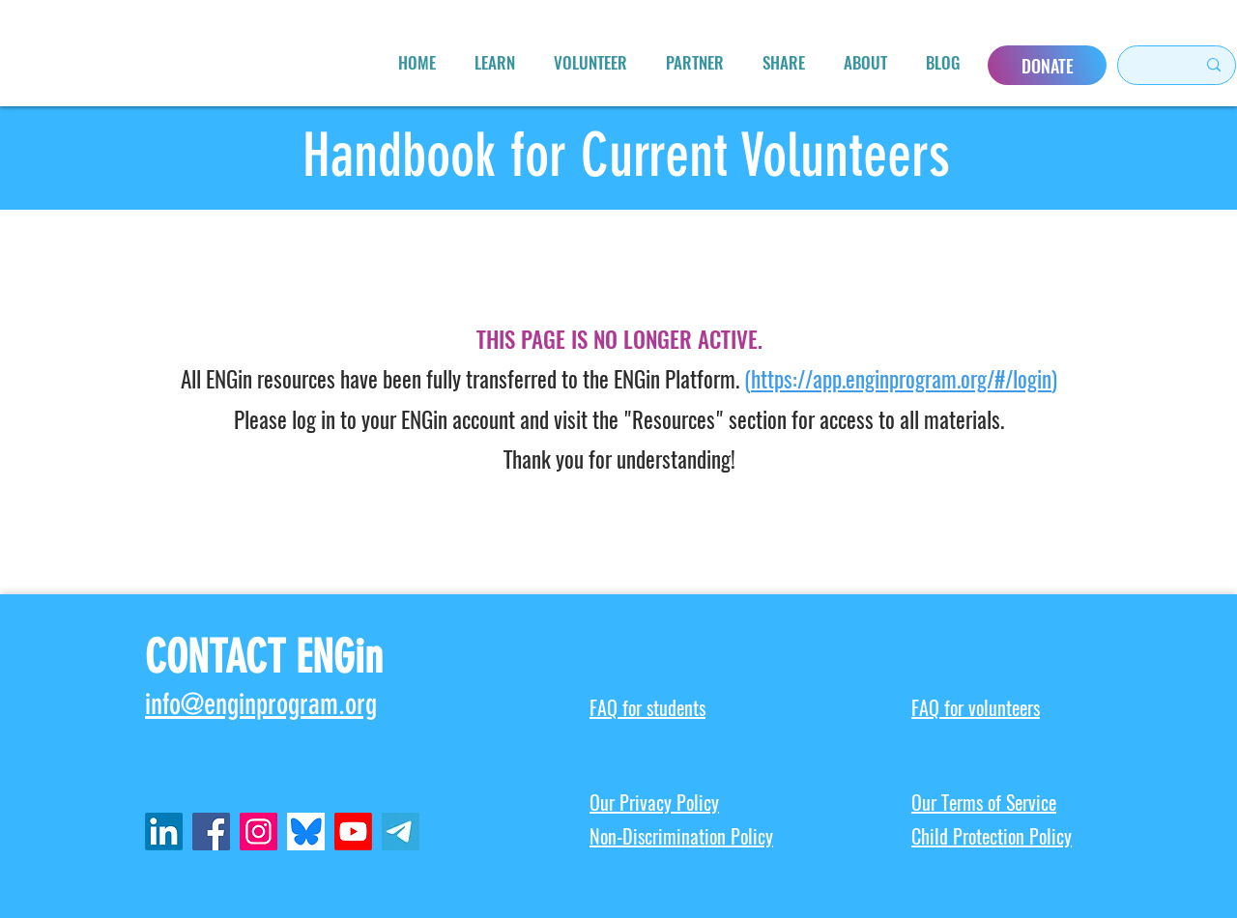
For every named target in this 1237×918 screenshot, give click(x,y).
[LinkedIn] (164, 831)
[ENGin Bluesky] (306, 831)
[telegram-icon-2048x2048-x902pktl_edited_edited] (400, 831)
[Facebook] (211, 831)
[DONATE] (1047, 65)
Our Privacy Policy (654, 802)
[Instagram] (258, 831)
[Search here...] (1148, 65)
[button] (494, 62)
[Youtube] (353, 831)
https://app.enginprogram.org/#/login (901, 379)
